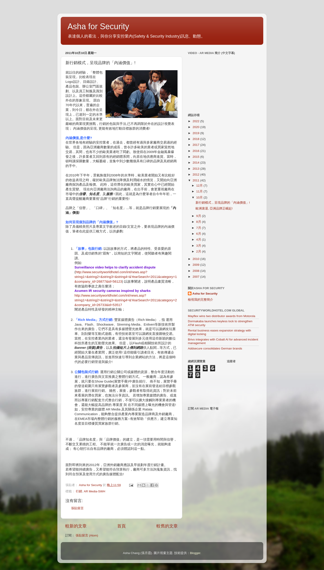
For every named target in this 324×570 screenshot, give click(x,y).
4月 (199, 239)
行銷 (79, 491)
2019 (196, 133)
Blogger (195, 553)
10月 (200, 197)
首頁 (121, 526)
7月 (199, 228)
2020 (196, 127)
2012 (196, 174)
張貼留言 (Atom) (87, 535)
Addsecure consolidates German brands (215, 348)
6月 (199, 233)
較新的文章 (76, 526)
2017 (196, 144)
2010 (196, 259)
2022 (196, 121)
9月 (199, 216)
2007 (196, 276)
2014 (196, 162)
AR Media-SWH (94, 491)
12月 (200, 185)
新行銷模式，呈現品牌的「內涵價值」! (223, 202)
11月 (200, 191)
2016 (196, 151)
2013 (196, 168)
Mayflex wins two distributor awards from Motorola (221, 316)
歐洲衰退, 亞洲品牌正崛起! (214, 208)
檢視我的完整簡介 (200, 299)
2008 (196, 271)
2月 (199, 251)
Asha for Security (98, 26)
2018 (196, 139)
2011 (196, 180)
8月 (199, 221)
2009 (196, 264)
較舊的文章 (167, 526)
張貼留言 (77, 508)
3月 (199, 245)
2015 (196, 156)
